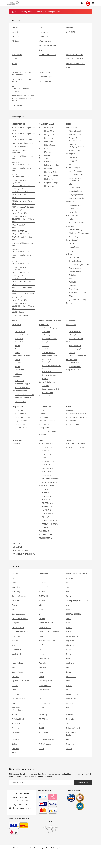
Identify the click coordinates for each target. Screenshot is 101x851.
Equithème (70, 658)
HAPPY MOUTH (18, 627)
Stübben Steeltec (19, 596)
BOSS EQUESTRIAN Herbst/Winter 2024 (20, 277)
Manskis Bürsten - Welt (48, 161)
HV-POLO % (46, 510)
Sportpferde (44, 428)
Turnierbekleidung (19, 391)
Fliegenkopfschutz (19, 414)
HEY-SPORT (16, 636)
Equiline (15, 676)
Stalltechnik (71, 342)
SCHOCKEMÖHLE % (49, 482)
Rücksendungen (45, 76)
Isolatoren (73, 328)
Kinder (17, 352)
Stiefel (17, 366)
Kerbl (68, 739)
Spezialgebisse (75, 268)
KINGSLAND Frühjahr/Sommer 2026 (21, 163)
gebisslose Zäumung (77, 299)
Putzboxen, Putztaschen (51, 365)
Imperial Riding (72, 694)
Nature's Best (17, 663)
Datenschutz (44, 36)
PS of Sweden (71, 578)
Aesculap (42, 667)
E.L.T (41, 694)
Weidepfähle (74, 335)
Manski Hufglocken (46, 186)
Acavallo (42, 663)
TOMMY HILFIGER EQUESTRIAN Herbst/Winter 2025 (23, 219)
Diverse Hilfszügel (76, 229)
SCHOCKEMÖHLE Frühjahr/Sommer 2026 (21, 175)
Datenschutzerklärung (51, 774)
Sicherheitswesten (22, 387)
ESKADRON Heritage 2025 (22, 143)
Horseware (16, 694)
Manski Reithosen (46, 141)
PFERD (14, 59)
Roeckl (14, 582)
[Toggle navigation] (3, 1)
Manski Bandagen (46, 127)
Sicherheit (16, 377)
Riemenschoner (75, 285)
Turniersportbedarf (47, 396)
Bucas (68, 672)
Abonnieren (83, 782)
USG (40, 605)
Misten (72, 352)
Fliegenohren (20, 424)
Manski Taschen (45, 148)
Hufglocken (73, 212)
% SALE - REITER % (46, 485)
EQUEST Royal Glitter (20, 315)
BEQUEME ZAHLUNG (74, 54)
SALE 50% (16, 543)
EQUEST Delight (18, 312)
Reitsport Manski (73, 728)
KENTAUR (16, 640)
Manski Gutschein (46, 138)
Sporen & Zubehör (76, 198)
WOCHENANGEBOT (46, 534)
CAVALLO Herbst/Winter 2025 (21, 196)
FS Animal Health (19, 719)
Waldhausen (44, 732)
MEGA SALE (17, 547)
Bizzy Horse (70, 676)
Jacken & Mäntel (21, 335)
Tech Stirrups (44, 600)
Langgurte (73, 160)
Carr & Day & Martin (20, 618)
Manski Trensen (45, 152)
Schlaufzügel (74, 236)
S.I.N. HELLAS (44, 582)
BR (40, 614)
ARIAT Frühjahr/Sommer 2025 (21, 226)
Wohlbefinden (74, 366)
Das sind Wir (17, 105)
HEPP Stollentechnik (20, 632)
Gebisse (69, 254)
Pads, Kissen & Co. (76, 174)
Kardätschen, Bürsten (50, 356)
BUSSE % (45, 450)
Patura (41, 748)
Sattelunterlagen (73, 167)
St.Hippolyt (16, 591)
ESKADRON (43, 719)
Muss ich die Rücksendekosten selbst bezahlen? (21, 88)
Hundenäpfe (71, 421)
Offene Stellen (44, 72)
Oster (14, 658)
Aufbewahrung (75, 345)
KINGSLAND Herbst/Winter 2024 (22, 289)
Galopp (15, 667)
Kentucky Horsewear (47, 640)
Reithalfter (73, 282)
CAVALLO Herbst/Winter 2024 (21, 283)
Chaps (17, 359)
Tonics (14, 605)
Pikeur (14, 578)
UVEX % (45, 527)
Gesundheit (43, 417)
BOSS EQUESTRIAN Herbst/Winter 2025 (20, 190)
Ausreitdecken (75, 134)
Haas (68, 623)
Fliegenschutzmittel (20, 428)
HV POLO (15, 714)
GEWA (41, 676)
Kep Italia (70, 640)
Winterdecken (74, 150)
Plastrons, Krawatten (23, 398)
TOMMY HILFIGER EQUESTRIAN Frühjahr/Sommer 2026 (21, 182)
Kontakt (15, 32)
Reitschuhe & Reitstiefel (21, 356)
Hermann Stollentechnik (49, 632)
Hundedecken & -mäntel (76, 414)
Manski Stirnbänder (47, 145)
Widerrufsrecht (45, 41)
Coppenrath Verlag (46, 739)
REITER (14, 63)
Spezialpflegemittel (49, 338)
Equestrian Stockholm (20, 681)
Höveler (42, 672)
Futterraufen (74, 363)
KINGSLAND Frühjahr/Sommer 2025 (21, 250)
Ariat (41, 609)
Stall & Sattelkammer (47, 382)
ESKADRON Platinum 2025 (22, 146)
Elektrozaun (71, 324)
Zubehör (72, 275)
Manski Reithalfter (46, 179)
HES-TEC (69, 632)
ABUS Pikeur (44, 658)
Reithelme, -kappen (22, 384)
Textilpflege (46, 342)
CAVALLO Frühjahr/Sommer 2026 (23, 157)
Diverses (45, 385)
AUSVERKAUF (44, 531)
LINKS (68, 68)
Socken (17, 345)
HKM (41, 636)
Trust (68, 723)
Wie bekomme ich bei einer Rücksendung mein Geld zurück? (23, 98)
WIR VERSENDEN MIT (74, 59)
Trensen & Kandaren (77, 292)
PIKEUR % (46, 517)
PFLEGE (15, 68)
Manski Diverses (45, 168)
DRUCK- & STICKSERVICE (76, 447)
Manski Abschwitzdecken (49, 165)
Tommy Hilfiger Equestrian (77, 600)
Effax (14, 690)
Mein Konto (16, 27)
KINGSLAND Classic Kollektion (19, 151)
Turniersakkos (20, 401)
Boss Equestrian (18, 614)
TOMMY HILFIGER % (50, 524)
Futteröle (42, 414)
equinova (70, 663)
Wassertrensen (75, 271)
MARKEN (69, 27)
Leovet (68, 649)
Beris (68, 667)
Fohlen (69, 303)
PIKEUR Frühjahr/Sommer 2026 (22, 169)
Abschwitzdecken (76, 131)
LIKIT (41, 698)
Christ (68, 618)
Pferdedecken (71, 127)
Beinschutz (70, 201)
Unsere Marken (45, 81)
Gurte (71, 243)
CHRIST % (46, 457)
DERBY (69, 685)
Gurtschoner (74, 164)
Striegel (45, 378)
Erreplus (15, 623)
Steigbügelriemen (76, 194)
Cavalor (42, 618)
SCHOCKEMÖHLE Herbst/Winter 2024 (20, 298)
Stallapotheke (47, 392)
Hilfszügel (70, 226)
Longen (72, 250)
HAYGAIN (15, 748)
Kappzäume (74, 247)
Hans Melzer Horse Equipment (73, 733)
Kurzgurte (73, 157)
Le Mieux (15, 739)
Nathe (68, 654)
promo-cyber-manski (47, 54)
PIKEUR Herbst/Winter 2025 (23, 207)
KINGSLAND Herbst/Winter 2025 (22, 202)
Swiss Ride (16, 600)
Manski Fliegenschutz (47, 134)
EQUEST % (46, 464)
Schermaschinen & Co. (51, 389)
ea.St (68, 690)
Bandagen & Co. (75, 205)
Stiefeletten (19, 370)
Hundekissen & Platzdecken (77, 417)
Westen (18, 349)
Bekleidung (16, 324)
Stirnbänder (74, 289)
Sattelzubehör (74, 187)
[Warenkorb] (93, 2)
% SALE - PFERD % (46, 443)
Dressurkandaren (76, 257)
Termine (15, 36)
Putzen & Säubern (46, 349)
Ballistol (69, 609)
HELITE (69, 627)
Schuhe (18, 363)
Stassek (42, 591)
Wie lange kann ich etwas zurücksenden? (22, 73)
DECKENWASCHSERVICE (75, 443)
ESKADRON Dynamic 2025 (22, 139)
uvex (68, 605)
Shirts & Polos (20, 342)
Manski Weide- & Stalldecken (46, 156)
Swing (68, 596)
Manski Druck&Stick (47, 131)
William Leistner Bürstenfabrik (18, 708)
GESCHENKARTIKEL (20, 550)
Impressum (43, 32)
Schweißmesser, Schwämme (48, 370)
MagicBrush (16, 654)
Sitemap (42, 50)
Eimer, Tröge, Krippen (78, 349)
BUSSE (41, 728)
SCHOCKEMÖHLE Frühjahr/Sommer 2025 (21, 262)
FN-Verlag (43, 714)
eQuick (69, 748)
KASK (14, 753)
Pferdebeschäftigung (77, 356)
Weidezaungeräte (76, 338)
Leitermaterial (74, 331)
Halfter (72, 219)
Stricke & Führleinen (77, 222)
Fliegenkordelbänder (23, 417)
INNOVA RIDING (72, 636)
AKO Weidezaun (45, 744)
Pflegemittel (44, 324)
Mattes (42, 654)
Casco (14, 703)
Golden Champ (45, 685)
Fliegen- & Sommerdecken (75, 139)
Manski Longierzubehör (48, 175)
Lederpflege (46, 335)
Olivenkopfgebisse (76, 261)
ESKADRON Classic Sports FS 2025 (23, 128)
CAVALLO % (46, 454)
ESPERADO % (47, 506)
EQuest (15, 685)
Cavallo (42, 707)
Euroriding (16, 732)
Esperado (70, 719)
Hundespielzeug (72, 424)
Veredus (69, 703)
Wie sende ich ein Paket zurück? (21, 80)
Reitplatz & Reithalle (74, 370)
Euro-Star (70, 707)
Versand (61, 848)
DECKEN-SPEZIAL (45, 538)
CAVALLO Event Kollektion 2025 (22, 238)
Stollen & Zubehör (49, 375)
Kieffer (41, 645)
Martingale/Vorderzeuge (79, 233)
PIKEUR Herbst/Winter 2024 (23, 294)
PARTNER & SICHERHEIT (75, 63)
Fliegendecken (17, 410)
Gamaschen (74, 208)
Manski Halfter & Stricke (48, 172)
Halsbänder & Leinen (74, 410)
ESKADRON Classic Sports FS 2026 (23, 134)
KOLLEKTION (17, 54)
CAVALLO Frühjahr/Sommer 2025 (23, 244)
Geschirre (16, 443)
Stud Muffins (71, 698)
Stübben (69, 591)
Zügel (71, 296)
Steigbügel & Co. (75, 191)
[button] (83, 3)
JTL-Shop (88, 848)
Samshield (16, 587)
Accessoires (19, 328)
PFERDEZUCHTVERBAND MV (24, 554)
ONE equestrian (18, 698)
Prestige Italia (44, 578)
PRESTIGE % (46, 475)
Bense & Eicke (44, 703)
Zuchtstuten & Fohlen (47, 431)
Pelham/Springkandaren (79, 264)
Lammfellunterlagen (77, 171)
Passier (15, 574)
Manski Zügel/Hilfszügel (48, 182)
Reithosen (19, 338)
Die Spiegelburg (45, 681)
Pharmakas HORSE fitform (76, 574)
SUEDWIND (43, 596)
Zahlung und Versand (47, 45)
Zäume (69, 278)
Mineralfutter (44, 424)
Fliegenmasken (21, 421)
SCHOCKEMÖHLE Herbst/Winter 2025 (20, 211)
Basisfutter (43, 410)
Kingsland (70, 645)
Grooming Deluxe (46, 623)
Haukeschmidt (45, 627)
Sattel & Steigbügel (73, 184)
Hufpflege (46, 331)
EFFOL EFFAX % (48, 461)
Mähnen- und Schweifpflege (47, 360)
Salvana (69, 582)
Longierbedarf (72, 240)
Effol (68, 681)
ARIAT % (45, 489)
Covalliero (70, 744)
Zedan (14, 744)
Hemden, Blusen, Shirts (24, 394)
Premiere (15, 728)
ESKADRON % (47, 468)
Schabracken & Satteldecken (75, 179)
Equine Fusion (17, 672)
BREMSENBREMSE (73, 614)
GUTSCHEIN (71, 32)
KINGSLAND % (47, 471)
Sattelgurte (70, 153)
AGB (40, 27)
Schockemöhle (45, 587)
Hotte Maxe (16, 723)
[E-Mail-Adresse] (41, 782)
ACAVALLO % (47, 447)
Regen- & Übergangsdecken (76, 145)
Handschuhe (20, 331)
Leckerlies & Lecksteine (48, 421)
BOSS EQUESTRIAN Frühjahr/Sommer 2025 (21, 232)
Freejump (70, 714)
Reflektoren (19, 380)
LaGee (41, 649)
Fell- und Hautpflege (50, 328)
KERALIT (15, 645)
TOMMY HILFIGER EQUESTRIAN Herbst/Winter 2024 (23, 306)
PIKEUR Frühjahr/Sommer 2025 (22, 256)
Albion (14, 609)
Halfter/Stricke (72, 215)
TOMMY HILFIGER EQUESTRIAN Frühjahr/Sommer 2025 (21, 269)
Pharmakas (43, 574)
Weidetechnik (71, 359)
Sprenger (70, 587)
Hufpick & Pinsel (48, 352)
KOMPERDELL (17, 649)
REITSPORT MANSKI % (51, 478)
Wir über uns (17, 41)
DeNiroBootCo (44, 690)
